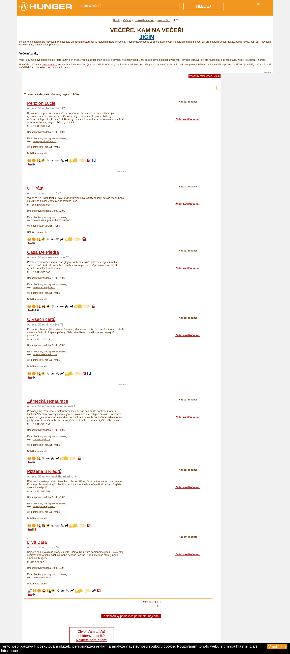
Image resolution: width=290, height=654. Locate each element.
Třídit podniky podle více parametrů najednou (131, 616)
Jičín (146, 37)
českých (86, 64)
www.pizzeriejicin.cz (44, 506)
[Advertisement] (121, 179)
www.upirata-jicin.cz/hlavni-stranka (51, 220)
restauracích (49, 64)
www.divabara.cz (42, 577)
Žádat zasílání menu (187, 119)
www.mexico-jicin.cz (44, 287)
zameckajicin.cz (41, 439)
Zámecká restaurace (47, 401)
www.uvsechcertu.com (45, 354)
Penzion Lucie (41, 103)
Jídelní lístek (37, 147)
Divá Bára (37, 542)
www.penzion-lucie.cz (45, 141)
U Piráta (35, 188)
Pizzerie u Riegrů (44, 471)
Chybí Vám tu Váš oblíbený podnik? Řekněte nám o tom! (91, 635)
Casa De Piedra (43, 252)
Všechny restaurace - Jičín (204, 75)
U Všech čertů (41, 319)
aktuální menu (52, 147)
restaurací (88, 41)
